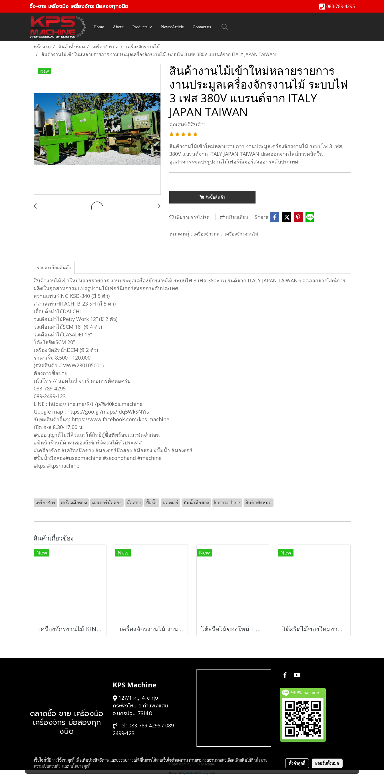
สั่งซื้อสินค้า (212, 197)
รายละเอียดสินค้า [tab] (54, 267)
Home (99, 27)
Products (142, 27)
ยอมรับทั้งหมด (327, 763)
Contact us (202, 27)
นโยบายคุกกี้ (81, 766)
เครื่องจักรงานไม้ (241, 234)
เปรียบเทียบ (234, 217)
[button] (224, 26)
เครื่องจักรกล (207, 234)
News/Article (172, 27)
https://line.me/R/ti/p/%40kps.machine (95, 403)
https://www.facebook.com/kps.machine (120, 419)
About (118, 27)
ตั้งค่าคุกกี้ (297, 763)
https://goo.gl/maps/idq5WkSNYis (108, 411)
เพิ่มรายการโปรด (189, 217)
